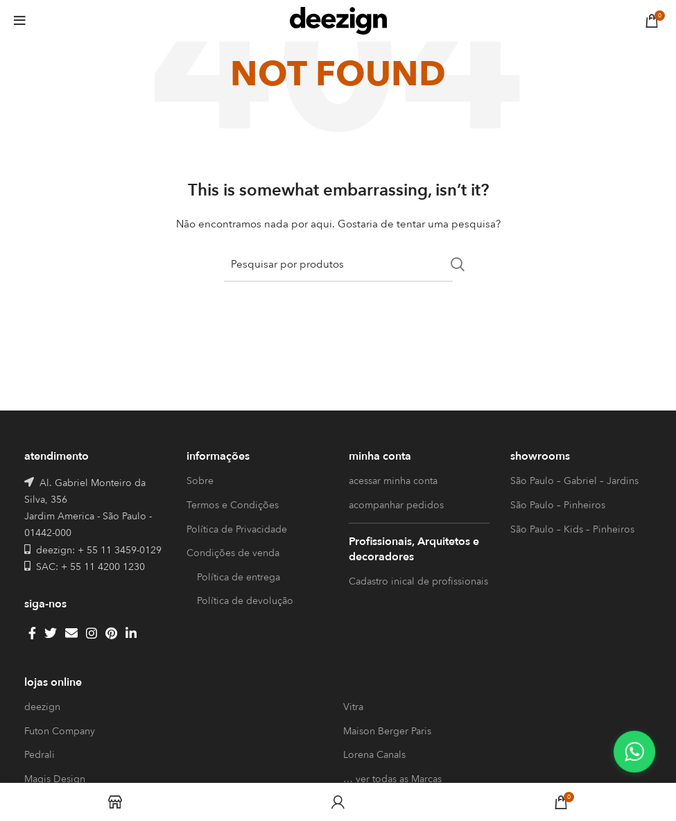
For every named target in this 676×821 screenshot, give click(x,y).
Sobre (200, 480)
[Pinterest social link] (111, 633)
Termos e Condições (233, 505)
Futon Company (59, 731)
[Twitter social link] (50, 633)
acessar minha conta (393, 480)
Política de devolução (245, 600)
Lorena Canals (374, 754)
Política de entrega (238, 577)
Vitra (353, 707)
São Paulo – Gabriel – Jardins (574, 480)
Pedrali (39, 754)
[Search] (338, 264)
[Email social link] (71, 633)
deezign (42, 707)
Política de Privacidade (237, 529)
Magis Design (54, 779)
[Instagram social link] (91, 633)
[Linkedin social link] (131, 633)
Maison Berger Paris (387, 731)
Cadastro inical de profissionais (418, 581)
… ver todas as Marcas (392, 779)
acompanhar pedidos (396, 505)
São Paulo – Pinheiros (557, 505)
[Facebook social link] (32, 633)
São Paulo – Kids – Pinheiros (572, 529)
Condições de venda (233, 553)
